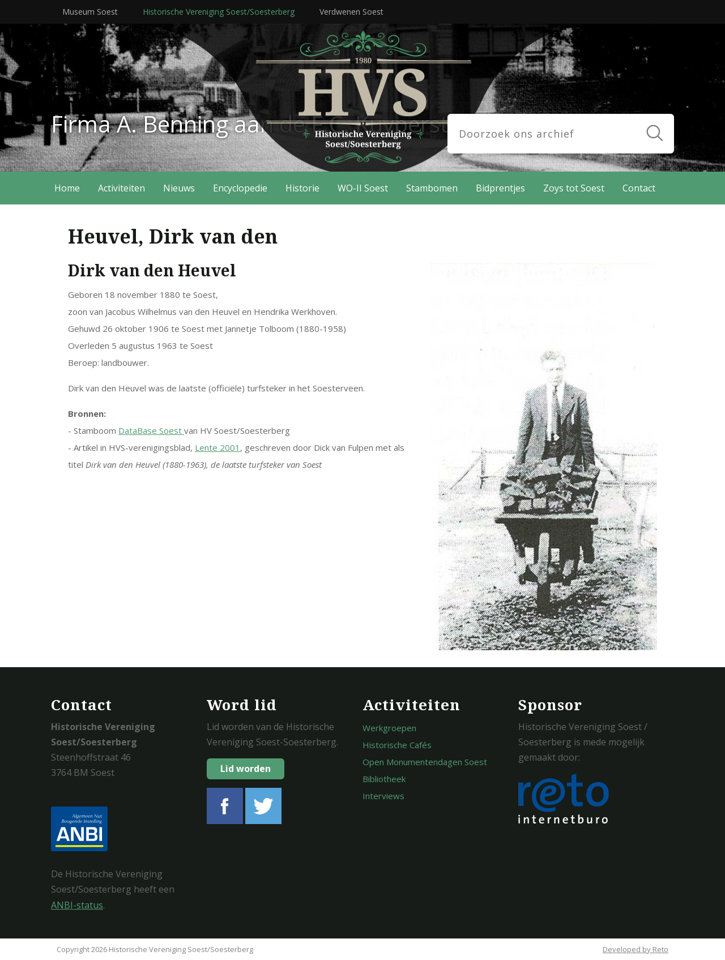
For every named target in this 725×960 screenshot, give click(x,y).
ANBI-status (77, 905)
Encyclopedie (240, 188)
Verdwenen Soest (351, 11)
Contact (638, 188)
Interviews (383, 795)
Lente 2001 (217, 447)
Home (67, 188)
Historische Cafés (397, 744)
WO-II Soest (363, 188)
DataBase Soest (151, 430)
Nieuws (179, 188)
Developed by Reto (635, 949)
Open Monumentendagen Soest (424, 761)
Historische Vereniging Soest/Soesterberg (219, 11)
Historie (302, 188)
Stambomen (432, 188)
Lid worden (245, 768)
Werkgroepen (389, 727)
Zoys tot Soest (573, 188)
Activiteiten (121, 188)
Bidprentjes (500, 188)
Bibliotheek (384, 778)
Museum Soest (90, 11)
